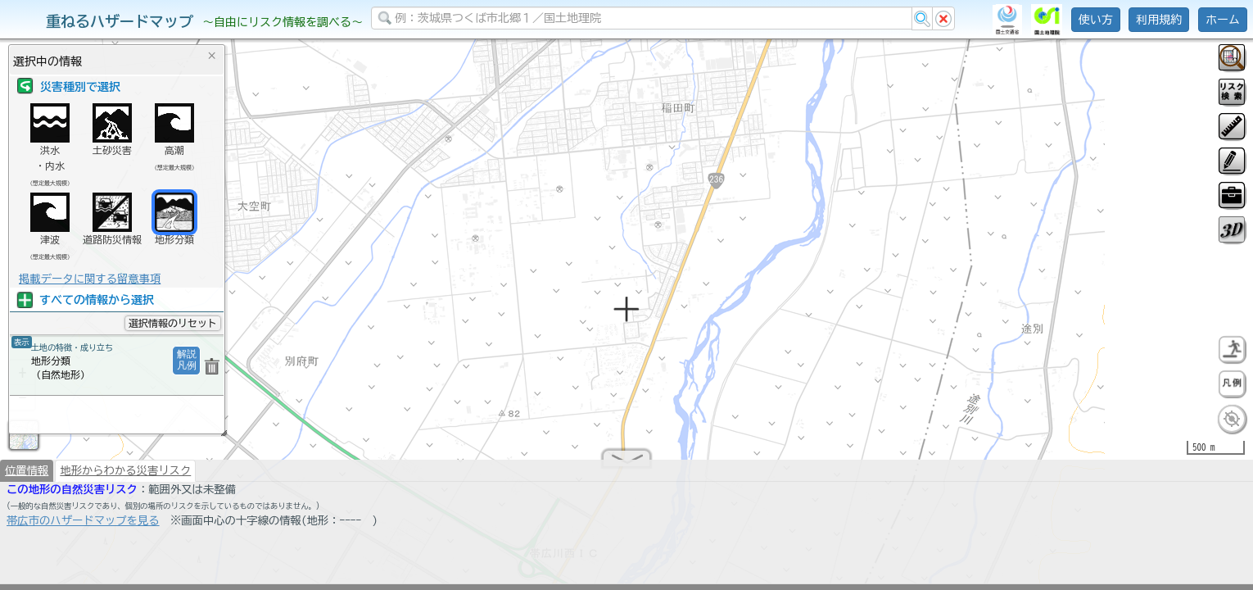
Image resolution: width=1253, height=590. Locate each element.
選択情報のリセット (173, 323)
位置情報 (26, 477)
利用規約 (1159, 19)
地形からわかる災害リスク (125, 477)
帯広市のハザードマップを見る (83, 527)
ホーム (1223, 19)
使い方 (1096, 19)
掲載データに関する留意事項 (90, 278)
